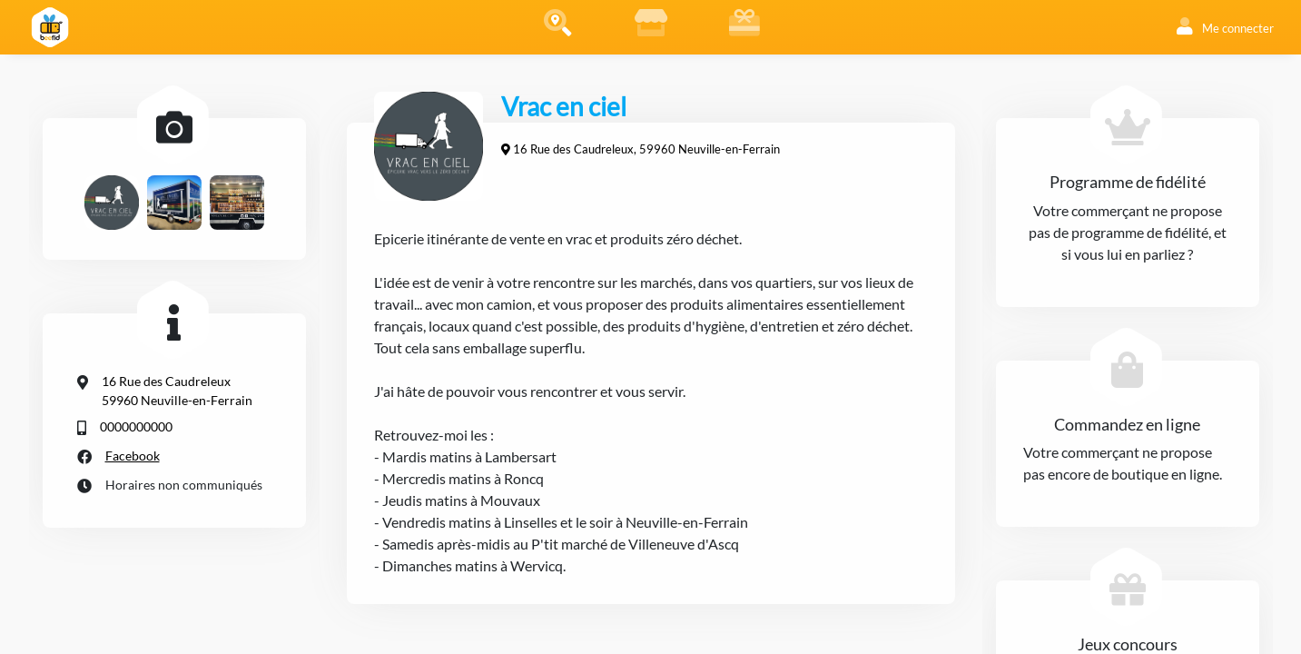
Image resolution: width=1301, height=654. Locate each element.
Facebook (132, 455)
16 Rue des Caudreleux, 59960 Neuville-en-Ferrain (646, 149)
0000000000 (136, 426)
